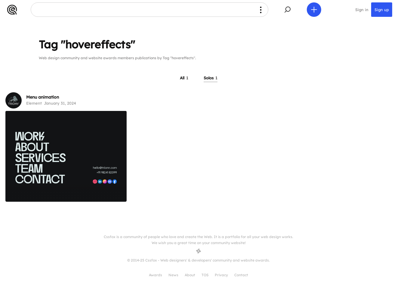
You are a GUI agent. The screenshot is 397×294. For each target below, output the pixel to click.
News (173, 275)
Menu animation (42, 97)
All (184, 77)
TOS (205, 275)
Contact (241, 275)
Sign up (381, 9)
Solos (210, 77)
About (190, 275)
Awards (155, 275)
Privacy (221, 275)
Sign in (361, 9)
